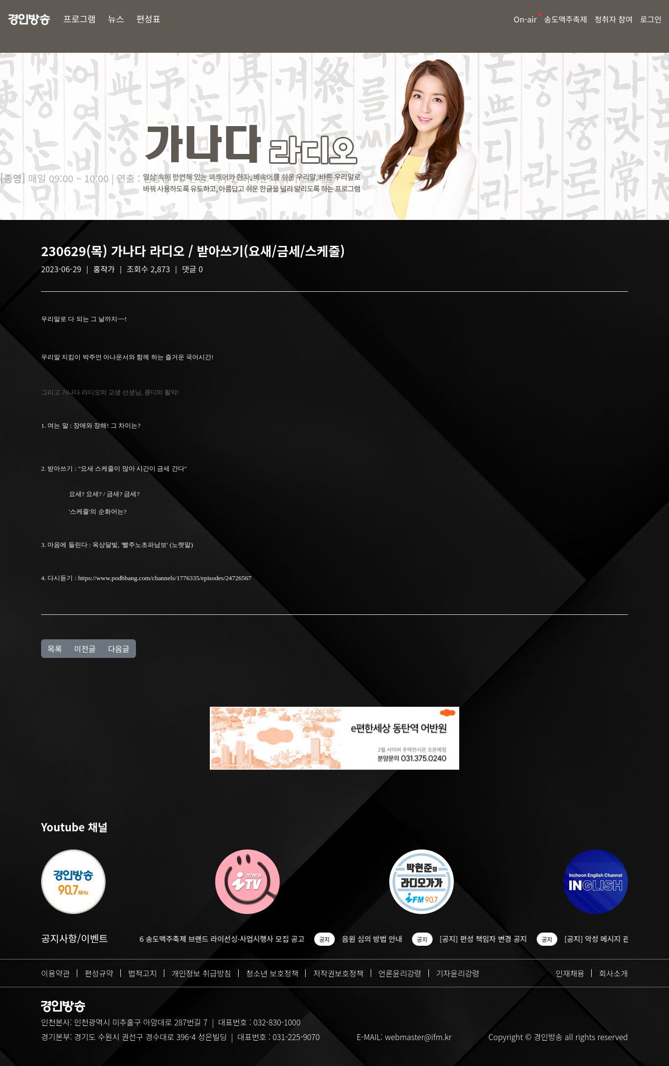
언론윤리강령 (400, 973)
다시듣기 (181, 207)
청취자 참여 (614, 19)
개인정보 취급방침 (201, 973)
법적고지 (142, 973)
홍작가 (104, 269)
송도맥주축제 (565, 19)
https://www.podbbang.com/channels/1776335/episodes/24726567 (165, 578)
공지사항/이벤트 (74, 938)
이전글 (84, 648)
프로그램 (79, 18)
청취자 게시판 (67, 207)
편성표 (148, 18)
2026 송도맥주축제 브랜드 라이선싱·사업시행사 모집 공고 (222, 939)
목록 (54, 648)
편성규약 (99, 973)
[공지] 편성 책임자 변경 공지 (490, 939)
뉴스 (116, 18)
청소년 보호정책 (272, 973)
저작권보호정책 (338, 973)
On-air (525, 19)
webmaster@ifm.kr (418, 1037)
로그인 (651, 19)
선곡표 (115, 207)
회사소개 (613, 973)
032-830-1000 (276, 1022)
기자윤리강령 (457, 973)
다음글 (119, 648)
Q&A (146, 207)
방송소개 (16, 207)
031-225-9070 (295, 1037)
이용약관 (55, 973)
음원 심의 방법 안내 (378, 939)
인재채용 (570, 973)
